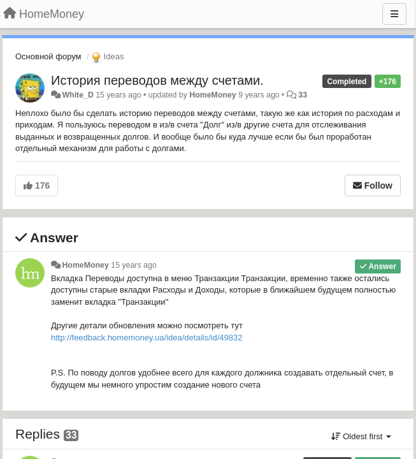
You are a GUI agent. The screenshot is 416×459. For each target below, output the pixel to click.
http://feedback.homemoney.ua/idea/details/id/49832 (146, 337)
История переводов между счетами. (157, 80)
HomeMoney (212, 95)
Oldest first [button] (361, 436)
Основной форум (48, 56)
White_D (77, 95)
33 (302, 95)
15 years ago (133, 265)
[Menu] (394, 14)
